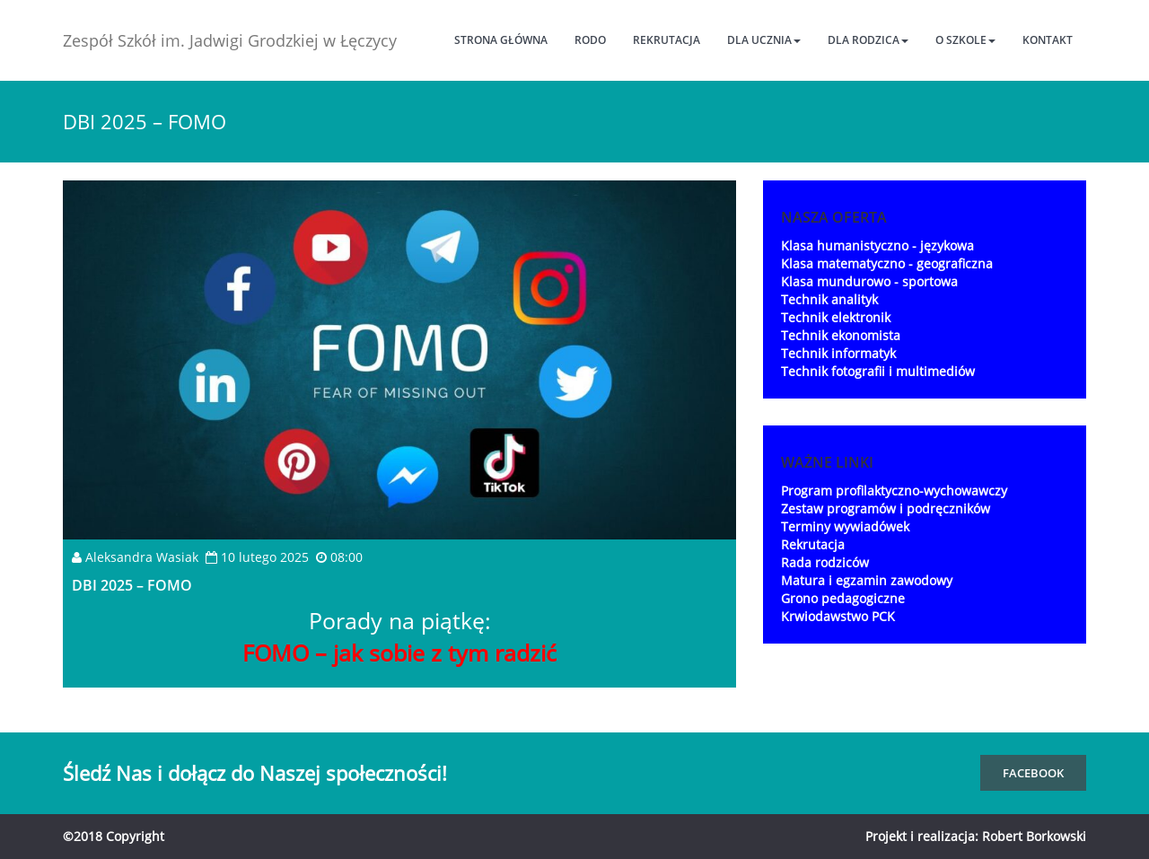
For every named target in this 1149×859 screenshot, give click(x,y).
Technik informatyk (838, 353)
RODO (590, 40)
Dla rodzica (868, 40)
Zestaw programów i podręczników (885, 508)
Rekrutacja (666, 40)
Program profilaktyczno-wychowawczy (894, 490)
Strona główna (501, 40)
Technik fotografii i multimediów (878, 371)
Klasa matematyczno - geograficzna (887, 263)
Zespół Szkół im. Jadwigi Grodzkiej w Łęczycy (230, 40)
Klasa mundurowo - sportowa (869, 281)
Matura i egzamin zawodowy (866, 580)
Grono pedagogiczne (843, 598)
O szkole (965, 40)
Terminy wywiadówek (845, 526)
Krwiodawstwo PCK (838, 616)
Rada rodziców (825, 562)
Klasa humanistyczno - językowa (877, 245)
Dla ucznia (764, 40)
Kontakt (1047, 40)
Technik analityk (829, 299)
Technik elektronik (835, 317)
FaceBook (1033, 773)
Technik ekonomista (840, 335)
